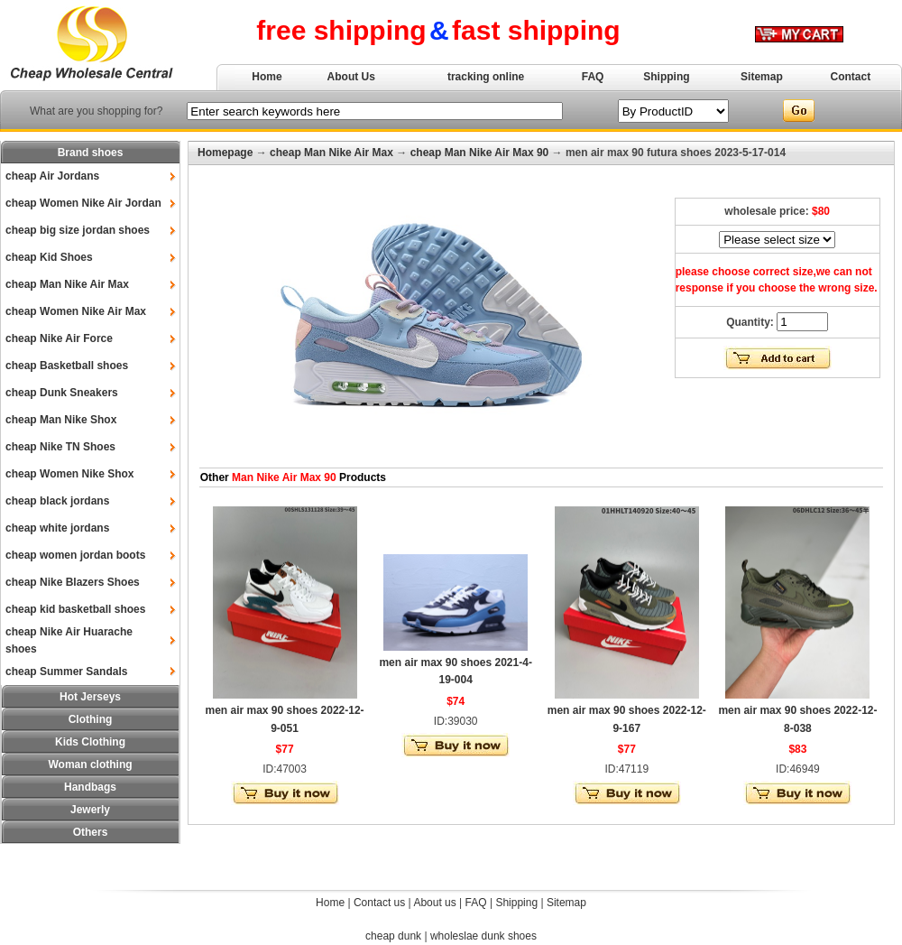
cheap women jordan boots (75, 555)
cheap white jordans (57, 528)
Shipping (666, 76)
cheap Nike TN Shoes (60, 446)
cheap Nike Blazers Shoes (72, 582)
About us (434, 902)
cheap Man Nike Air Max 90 (479, 152)
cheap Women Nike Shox (69, 474)
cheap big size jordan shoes (77, 230)
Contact (851, 76)
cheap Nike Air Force (59, 338)
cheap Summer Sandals (66, 671)
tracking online (485, 76)
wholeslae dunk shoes (483, 936)
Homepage (225, 152)
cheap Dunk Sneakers (61, 392)
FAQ (593, 76)
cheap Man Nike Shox (60, 419)
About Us (351, 76)
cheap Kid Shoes (49, 257)
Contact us (379, 902)
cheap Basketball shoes (66, 365)
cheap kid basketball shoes (75, 609)
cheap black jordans (57, 501)
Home (266, 76)
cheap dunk (393, 936)
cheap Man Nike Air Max (67, 284)
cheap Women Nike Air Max (75, 311)
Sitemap (762, 76)
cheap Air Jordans (52, 176)
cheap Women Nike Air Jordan (83, 203)
